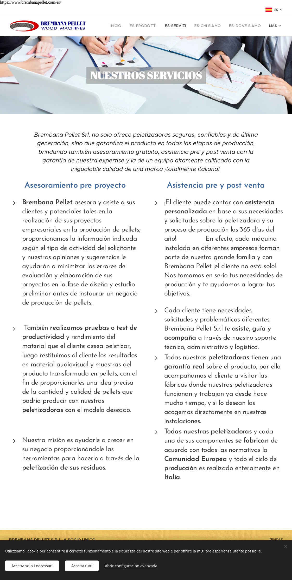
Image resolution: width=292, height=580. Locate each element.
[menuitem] (126, 25)
